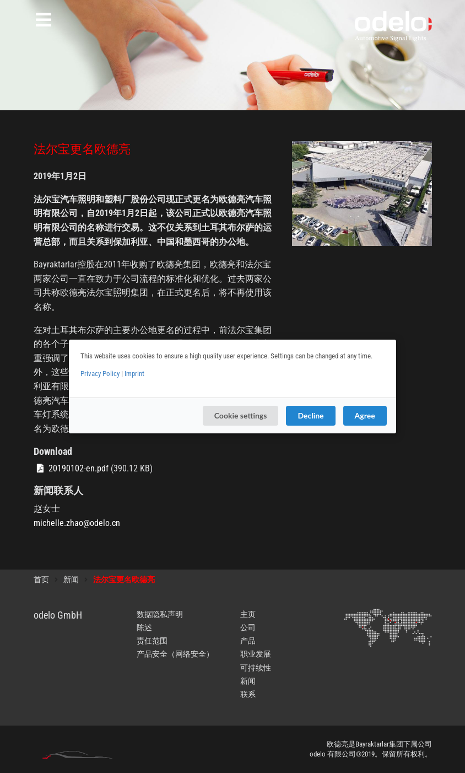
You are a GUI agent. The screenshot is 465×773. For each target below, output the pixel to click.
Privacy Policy (100, 373)
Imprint (134, 373)
